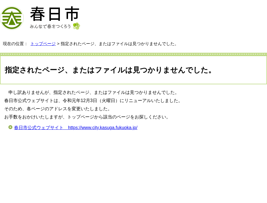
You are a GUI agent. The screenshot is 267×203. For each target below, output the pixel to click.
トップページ (43, 43)
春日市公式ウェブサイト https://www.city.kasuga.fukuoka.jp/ (75, 127)
